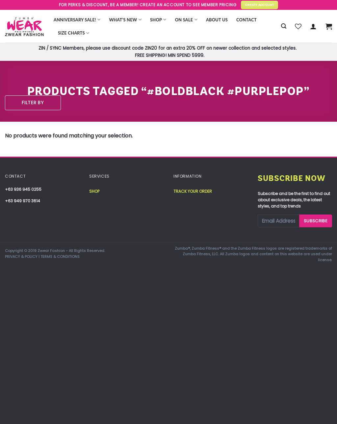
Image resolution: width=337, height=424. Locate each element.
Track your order (192, 191)
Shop (158, 19)
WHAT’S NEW (125, 19)
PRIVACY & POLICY (21, 256)
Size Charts (73, 33)
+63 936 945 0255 (23, 189)
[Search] (283, 26)
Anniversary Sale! (77, 19)
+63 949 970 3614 (22, 201)
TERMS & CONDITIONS (60, 256)
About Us (217, 19)
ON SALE (186, 19)
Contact (246, 19)
